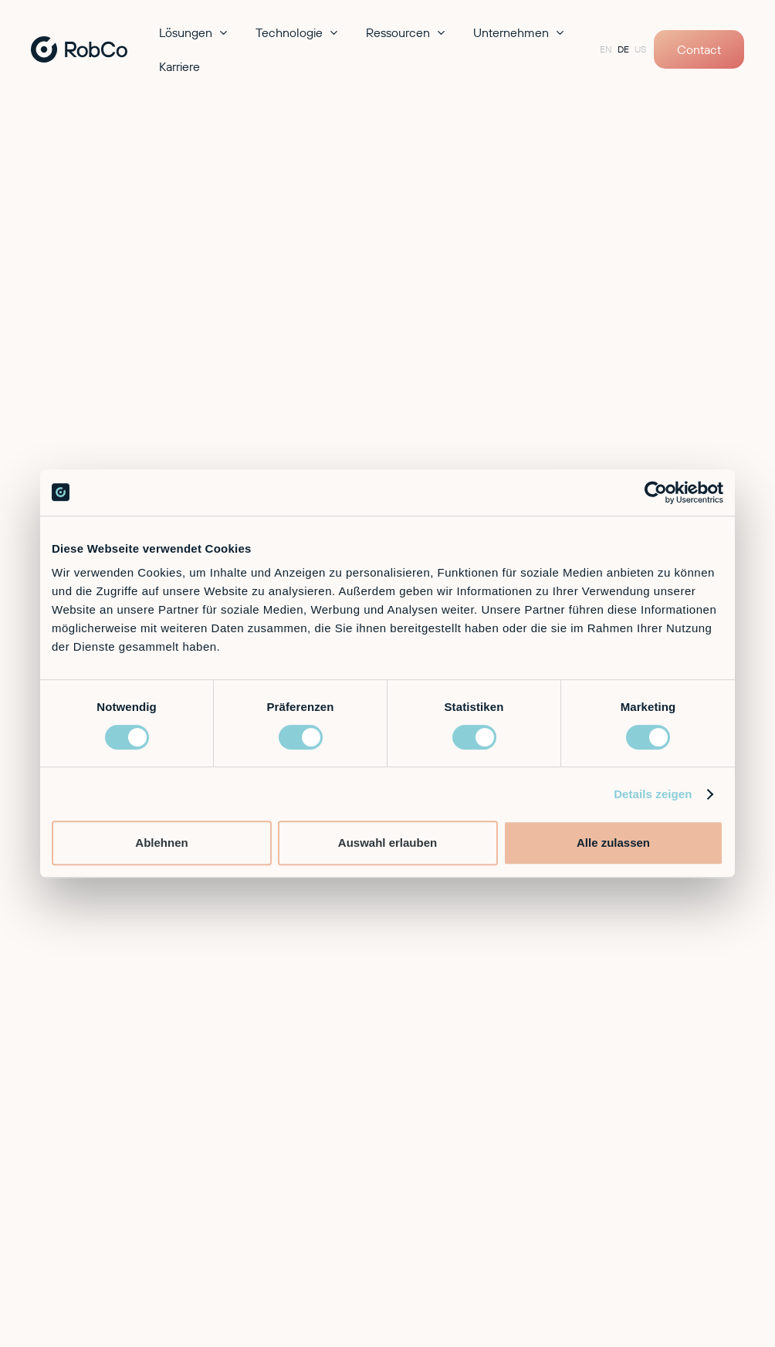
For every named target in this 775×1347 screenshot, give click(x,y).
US (640, 49)
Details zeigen (653, 793)
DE (623, 49)
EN (606, 49)
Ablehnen (161, 842)
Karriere (179, 66)
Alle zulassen (613, 842)
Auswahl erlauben (387, 842)
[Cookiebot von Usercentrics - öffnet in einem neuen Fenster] (655, 492)
